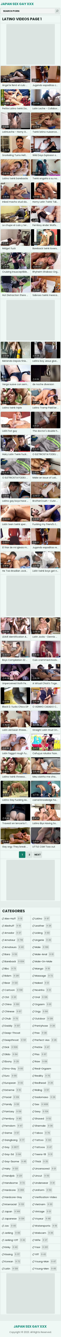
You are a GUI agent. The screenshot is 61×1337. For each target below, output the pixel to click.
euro (11, 1075)
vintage (43, 1211)
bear (11, 982)
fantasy (13, 1111)
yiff (41, 1254)
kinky (11, 1247)
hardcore (15, 1190)
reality (43, 1075)
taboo (43, 1132)
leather (43, 925)
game (12, 1132)
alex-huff (14, 918)
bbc (11, 968)
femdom (14, 1125)
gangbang (15, 1140)
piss (41, 1054)
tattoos (44, 1147)
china (12, 1004)
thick (42, 1161)
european (14, 1082)
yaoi (42, 1247)
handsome (15, 1182)
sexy (42, 1111)
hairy (12, 1168)
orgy (42, 1011)
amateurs (14, 947)
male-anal (44, 954)
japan (13, 1211)
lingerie (43, 940)
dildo (11, 1054)
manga (42, 968)
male (42, 947)
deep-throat (12, 1033)
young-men (46, 1268)
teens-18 (44, 1154)
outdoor (44, 1018)
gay (12, 1147)
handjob (14, 1175)
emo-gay (14, 1068)
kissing (12, 1254)
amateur (14, 940)
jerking (13, 1232)
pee (41, 1032)
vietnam (44, 1204)
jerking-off (15, 1240)
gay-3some (16, 1161)
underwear (45, 1182)
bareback (15, 961)
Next (37, 854)
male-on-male (43, 962)
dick (11, 1047)
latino (42, 918)
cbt (11, 997)
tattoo (43, 1140)
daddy (13, 1025)
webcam (44, 1232)
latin (12, 1268)
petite (42, 1047)
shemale (44, 1125)
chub (12, 1018)
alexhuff (13, 925)
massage (44, 975)
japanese (15, 1218)
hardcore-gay (13, 1197)
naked (42, 982)
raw (41, 1061)
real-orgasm (43, 1069)
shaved (43, 1118)
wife (41, 1240)
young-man (46, 1261)
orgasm (43, 1004)
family (12, 1104)
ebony (12, 1061)
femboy (13, 1118)
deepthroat (16, 1040)
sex (42, 1104)
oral (41, 997)
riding (42, 1090)
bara (11, 954)
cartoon (14, 990)
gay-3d (13, 1154)
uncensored (46, 1168)
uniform (43, 1190)
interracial (15, 1204)
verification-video (46, 1197)
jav (11, 1225)
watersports (46, 1225)
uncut (42, 1175)
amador (13, 932)
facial (12, 1097)
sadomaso (45, 1097)
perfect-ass (46, 1040)
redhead (44, 1082)
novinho (43, 990)
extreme (13, 1090)
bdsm (12, 975)
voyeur (43, 1218)
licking (42, 932)
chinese (13, 1011)
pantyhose (45, 1025)
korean (13, 1261)
